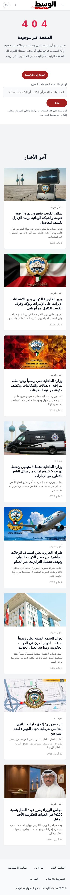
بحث (56, 102)
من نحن (38, 867)
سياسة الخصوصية (17, 867)
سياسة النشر (58, 867)
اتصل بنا (34, 878)
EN (6, 5)
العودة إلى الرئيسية (35, 74)
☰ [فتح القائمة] (63, 5)
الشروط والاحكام (55, 878)
